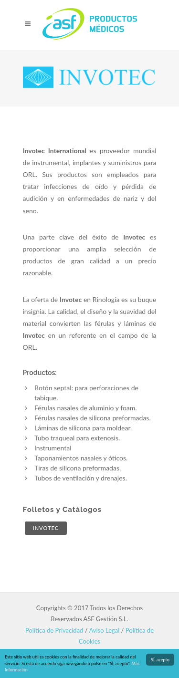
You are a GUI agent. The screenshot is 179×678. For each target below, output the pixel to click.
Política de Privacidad (54, 630)
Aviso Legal (104, 630)
